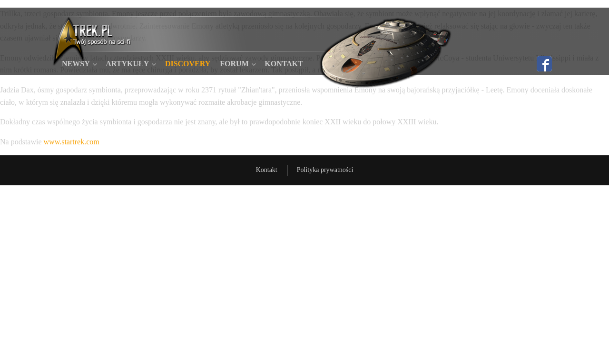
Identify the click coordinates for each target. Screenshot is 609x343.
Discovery (187, 64)
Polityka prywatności (325, 169)
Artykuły (127, 64)
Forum (234, 64)
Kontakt (284, 64)
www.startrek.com (71, 142)
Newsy (76, 64)
